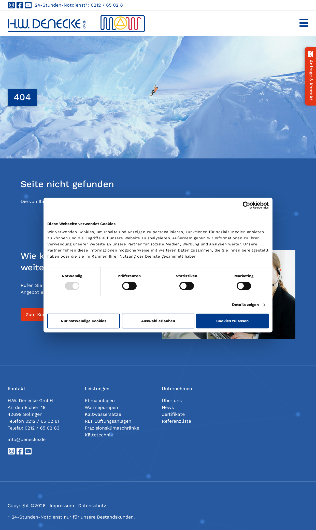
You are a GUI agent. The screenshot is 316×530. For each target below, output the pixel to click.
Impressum (62, 505)
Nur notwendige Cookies (83, 321)
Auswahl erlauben (158, 321)
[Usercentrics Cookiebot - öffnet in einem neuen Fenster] (246, 205)
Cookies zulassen (232, 321)
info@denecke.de (27, 439)
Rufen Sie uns (36, 285)
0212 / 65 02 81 (108, 5)
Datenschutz (92, 505)
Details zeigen (245, 304)
